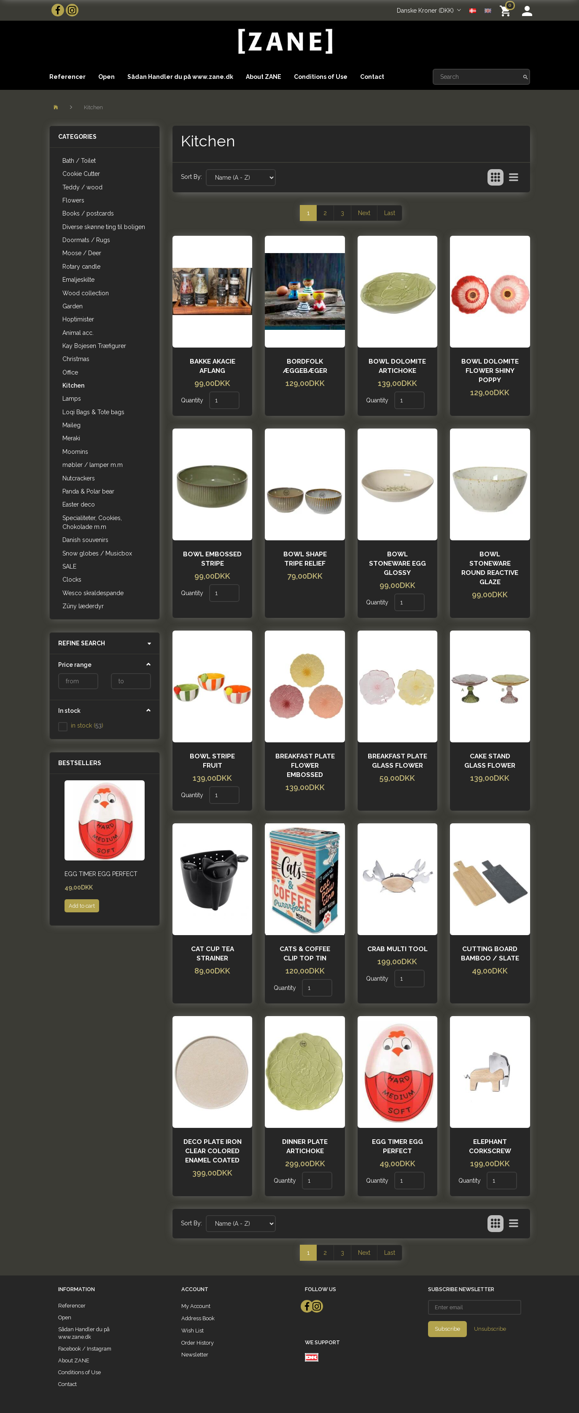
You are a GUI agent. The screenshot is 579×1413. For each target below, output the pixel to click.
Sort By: (191, 176)
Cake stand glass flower (489, 760)
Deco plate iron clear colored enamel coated (212, 1151)
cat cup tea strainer (212, 953)
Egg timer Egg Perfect (101, 874)
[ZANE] (284, 41)
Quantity (193, 400)
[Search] (525, 77)
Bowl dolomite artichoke (397, 366)
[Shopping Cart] (507, 10)
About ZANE (263, 76)
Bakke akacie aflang (212, 366)
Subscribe (447, 1329)
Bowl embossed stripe (212, 558)
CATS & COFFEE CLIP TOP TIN (305, 953)
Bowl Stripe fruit (212, 760)
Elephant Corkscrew (490, 1146)
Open (106, 76)
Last (389, 213)
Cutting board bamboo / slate (490, 953)
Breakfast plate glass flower (397, 760)
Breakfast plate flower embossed (305, 765)
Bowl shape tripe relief (305, 558)
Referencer (67, 76)
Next (364, 213)
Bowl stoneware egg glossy (397, 563)
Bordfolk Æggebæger (305, 366)
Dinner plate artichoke (305, 1146)
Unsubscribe (490, 1329)
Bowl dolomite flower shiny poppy (490, 371)
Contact (372, 76)
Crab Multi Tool (397, 949)
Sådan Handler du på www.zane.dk (180, 76)
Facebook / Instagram (84, 1349)
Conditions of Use (320, 76)
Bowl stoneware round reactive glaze (489, 568)
